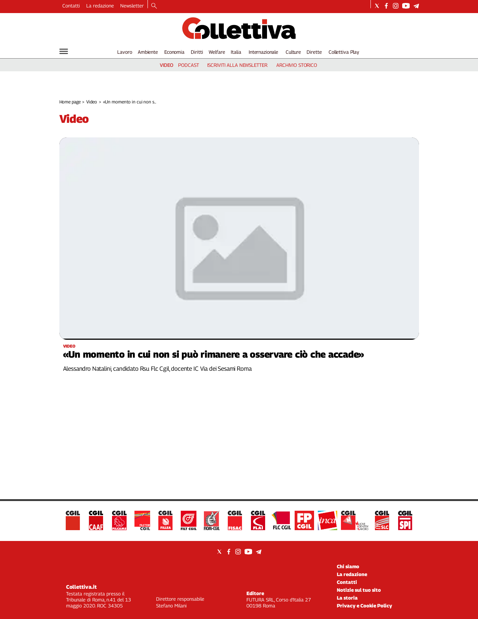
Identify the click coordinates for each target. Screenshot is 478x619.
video (166, 65)
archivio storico (296, 65)
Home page (70, 102)
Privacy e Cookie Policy (364, 606)
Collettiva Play (344, 52)
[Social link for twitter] (377, 6)
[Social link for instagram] (395, 6)
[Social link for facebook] (386, 6)
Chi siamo (348, 566)
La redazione (100, 6)
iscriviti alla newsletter (237, 65)
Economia (174, 52)
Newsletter (132, 6)
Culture (293, 52)
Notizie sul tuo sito (359, 590)
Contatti (71, 6)
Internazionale (263, 52)
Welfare (217, 52)
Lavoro (124, 52)
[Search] (154, 6)
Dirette (314, 52)
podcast (188, 65)
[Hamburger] (63, 51)
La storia (347, 598)
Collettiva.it (81, 587)
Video (91, 102)
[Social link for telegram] (416, 6)
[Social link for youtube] (406, 6)
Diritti (197, 52)
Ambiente (148, 52)
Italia (236, 52)
